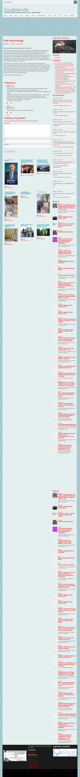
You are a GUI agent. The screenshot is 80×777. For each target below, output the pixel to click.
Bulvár (16, 15)
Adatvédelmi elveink (32, 766)
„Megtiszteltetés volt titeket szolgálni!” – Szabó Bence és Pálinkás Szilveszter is (43, 225)
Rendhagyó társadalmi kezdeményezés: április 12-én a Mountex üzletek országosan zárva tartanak (43, 161)
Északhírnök (16, 10)
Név (5, 139)
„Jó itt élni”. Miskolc (41, 192)
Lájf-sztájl (66, 15)
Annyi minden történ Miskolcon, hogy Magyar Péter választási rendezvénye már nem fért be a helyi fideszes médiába (65, 92)
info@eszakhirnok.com (33, 757)
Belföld (10, 15)
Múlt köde (72, 15)
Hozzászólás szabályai (33, 762)
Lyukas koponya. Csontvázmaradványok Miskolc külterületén (26, 193)
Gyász (60, 15)
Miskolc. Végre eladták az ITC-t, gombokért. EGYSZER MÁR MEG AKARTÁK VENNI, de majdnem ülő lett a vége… (64, 143)
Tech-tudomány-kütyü (41, 15)
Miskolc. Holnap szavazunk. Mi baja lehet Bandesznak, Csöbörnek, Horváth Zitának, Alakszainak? (27, 161)
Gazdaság (27, 15)
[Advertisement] (40, 26)
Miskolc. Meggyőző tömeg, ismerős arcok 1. (64, 121)
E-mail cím (6, 144)
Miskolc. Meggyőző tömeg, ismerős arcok (27, 225)
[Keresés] (75, 2)
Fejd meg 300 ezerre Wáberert (9, 160)
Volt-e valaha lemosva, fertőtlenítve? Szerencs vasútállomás (10, 225)
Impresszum (31, 759)
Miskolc (5, 15)
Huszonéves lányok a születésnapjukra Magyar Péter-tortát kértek (10, 193)
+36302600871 (31, 752)
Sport (55, 15)
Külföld (33, 15)
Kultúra (21, 15)
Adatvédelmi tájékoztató (33, 764)
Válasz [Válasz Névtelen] (8, 105)
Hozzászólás (7, 123)
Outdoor (50, 15)
